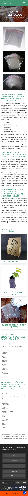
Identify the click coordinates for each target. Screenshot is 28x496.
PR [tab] (18, 393)
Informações (14, 466)
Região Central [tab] (5, 343)
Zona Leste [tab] (10, 346)
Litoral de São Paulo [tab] (6, 349)
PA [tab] (2, 398)
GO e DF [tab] (19, 396)
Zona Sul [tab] (4, 346)
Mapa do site (14, 471)
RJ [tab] (2, 393)
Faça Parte (14, 476)
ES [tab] (10, 393)
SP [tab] (14, 393)
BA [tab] (10, 396)
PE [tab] (6, 396)
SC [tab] (21, 393)
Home (13, 455)
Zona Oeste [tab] (20, 343)
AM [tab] (24, 396)
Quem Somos (14, 460)
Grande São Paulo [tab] (19, 346)
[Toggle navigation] (24, 3)
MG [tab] (6, 393)
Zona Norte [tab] (13, 343)
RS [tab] (3, 396)
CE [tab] (14, 396)
